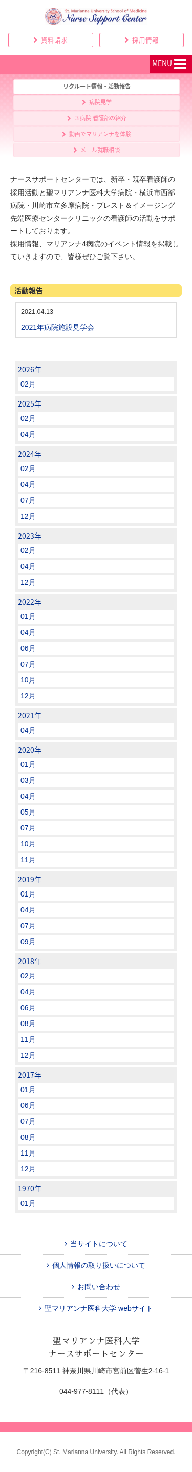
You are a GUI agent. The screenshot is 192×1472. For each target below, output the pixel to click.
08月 (28, 1023)
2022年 (29, 601)
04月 (28, 434)
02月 (28, 384)
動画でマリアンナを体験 (96, 134)
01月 (28, 616)
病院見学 (97, 102)
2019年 (29, 879)
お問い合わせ (96, 1287)
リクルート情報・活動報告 (97, 86)
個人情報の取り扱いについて (96, 1265)
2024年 (29, 454)
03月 (28, 780)
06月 (28, 648)
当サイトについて (96, 1244)
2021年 (29, 715)
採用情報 (141, 40)
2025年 (29, 403)
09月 (28, 941)
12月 (28, 516)
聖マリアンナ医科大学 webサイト (96, 1308)
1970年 (29, 1188)
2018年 (29, 961)
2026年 (29, 369)
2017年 (29, 1075)
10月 (28, 680)
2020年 (29, 749)
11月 (28, 860)
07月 (28, 500)
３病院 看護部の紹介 (96, 118)
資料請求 (50, 40)
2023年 (29, 535)
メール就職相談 (96, 149)
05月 (28, 812)
